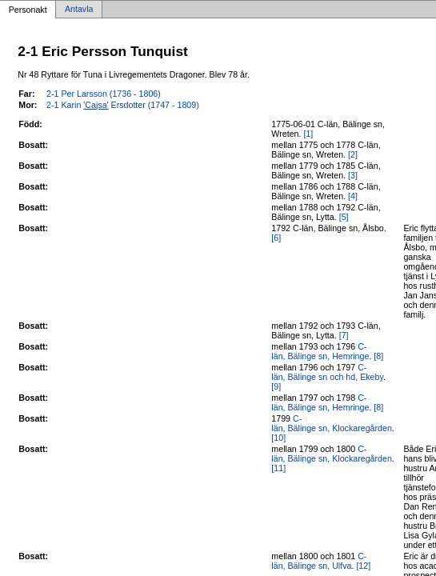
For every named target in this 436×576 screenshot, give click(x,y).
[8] (378, 356)
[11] (278, 468)
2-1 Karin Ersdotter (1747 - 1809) (122, 105)
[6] (276, 237)
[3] (353, 175)
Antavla (79, 9)
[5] (344, 217)
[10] (278, 437)
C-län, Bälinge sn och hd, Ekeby (327, 372)
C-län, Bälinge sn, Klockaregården (331, 423)
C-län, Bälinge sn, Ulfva (318, 560)
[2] (353, 154)
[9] (276, 386)
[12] (363, 565)
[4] (353, 196)
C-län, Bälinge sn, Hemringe (320, 351)
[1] (308, 133)
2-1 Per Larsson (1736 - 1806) (103, 93)
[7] (344, 335)
